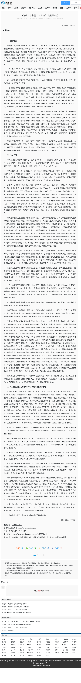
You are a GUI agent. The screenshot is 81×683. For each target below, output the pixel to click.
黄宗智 (4, 642)
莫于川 (13, 655)
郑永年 (22, 639)
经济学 (16, 8)
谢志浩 (30, 655)
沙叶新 (65, 650)
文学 (61, 8)
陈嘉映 (74, 639)
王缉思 (4, 647)
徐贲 (29, 642)
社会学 (40, 8)
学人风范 (22, 531)
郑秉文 (4, 655)
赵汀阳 (4, 645)
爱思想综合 (13, 531)
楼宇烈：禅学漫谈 (8, 630)
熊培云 (74, 647)
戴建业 (13, 645)
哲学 (75, 8)
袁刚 (38, 653)
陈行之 (13, 639)
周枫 (38, 650)
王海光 (48, 645)
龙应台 (30, 639)
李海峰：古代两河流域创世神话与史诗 (14, 604)
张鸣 (29, 645)
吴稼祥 (22, 653)
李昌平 (22, 645)
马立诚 (48, 642)
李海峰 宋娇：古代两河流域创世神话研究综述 (16, 612)
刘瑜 (73, 650)
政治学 (23, 8)
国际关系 (32, 8)
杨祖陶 (57, 642)
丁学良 (39, 639)
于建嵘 (13, 642)
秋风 (3, 650)
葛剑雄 (4, 653)
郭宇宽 (39, 642)
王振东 (39, 647)
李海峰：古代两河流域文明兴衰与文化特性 (15, 607)
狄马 (47, 647)
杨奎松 (39, 645)
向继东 (74, 642)
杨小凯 (48, 653)
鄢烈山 (57, 639)
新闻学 (47, 8)
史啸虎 (65, 647)
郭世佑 (22, 647)
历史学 (68, 8)
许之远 (30, 653)
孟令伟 (22, 650)
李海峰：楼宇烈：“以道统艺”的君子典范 (15, 610)
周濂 (56, 645)
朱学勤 (65, 653)
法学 (9, 8)
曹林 (47, 639)
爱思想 (7, 3)
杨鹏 (64, 645)
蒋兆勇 (48, 650)
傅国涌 (65, 639)
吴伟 (56, 650)
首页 (3, 8)
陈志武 (22, 642)
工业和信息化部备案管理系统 (40, 666)
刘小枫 (13, 650)
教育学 (55, 8)
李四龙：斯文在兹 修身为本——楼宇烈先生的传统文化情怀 (21, 622)
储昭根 (13, 653)
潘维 (73, 653)
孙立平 (39, 655)
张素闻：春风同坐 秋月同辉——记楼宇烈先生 (16, 624)
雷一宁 (30, 650)
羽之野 (22, 655)
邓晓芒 (74, 645)
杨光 (47, 655)
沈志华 (65, 642)
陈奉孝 (13, 647)
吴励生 (57, 653)
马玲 (29, 647)
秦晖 (3, 639)
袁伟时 (57, 647)
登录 (39, 591)
